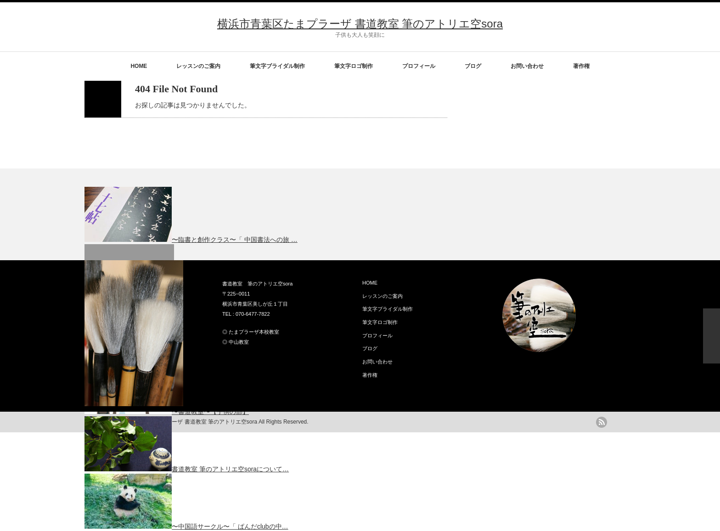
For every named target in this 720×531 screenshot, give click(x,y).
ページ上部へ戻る (711, 335)
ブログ (473, 66)
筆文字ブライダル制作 (277, 66)
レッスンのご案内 (198, 66)
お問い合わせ (527, 66)
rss (601, 422)
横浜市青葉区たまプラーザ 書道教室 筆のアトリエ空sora (360, 23)
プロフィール (418, 66)
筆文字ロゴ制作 (353, 66)
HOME (138, 66)
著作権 (581, 66)
